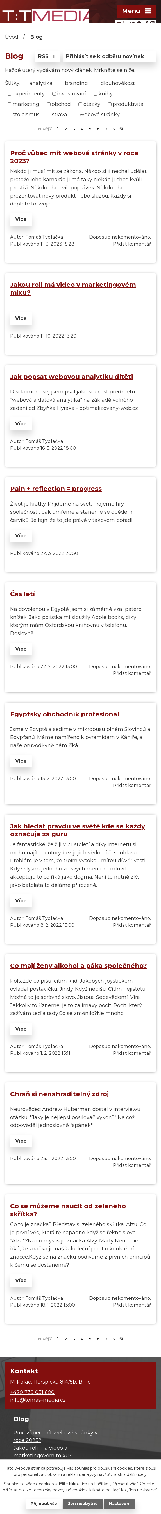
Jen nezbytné (83, 1503)
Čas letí (22, 594)
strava (59, 114)
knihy (106, 94)
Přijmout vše (44, 1503)
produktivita (128, 104)
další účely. (137, 1474)
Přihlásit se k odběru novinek (109, 56)
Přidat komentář (132, 244)
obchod (61, 104)
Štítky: (12, 83)
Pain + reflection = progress (56, 489)
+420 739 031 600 (32, 1392)
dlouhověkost (118, 83)
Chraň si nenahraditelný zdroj (59, 1094)
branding (76, 83)
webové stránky (100, 114)
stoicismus (26, 114)
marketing (26, 104)
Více (21, 219)
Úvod (11, 37)
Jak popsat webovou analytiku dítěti (71, 376)
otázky (91, 104)
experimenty (29, 94)
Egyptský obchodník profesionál (64, 714)
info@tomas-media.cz (38, 1400)
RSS (48, 56)
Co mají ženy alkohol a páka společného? (78, 966)
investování (71, 94)
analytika (41, 83)
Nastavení (119, 1503)
